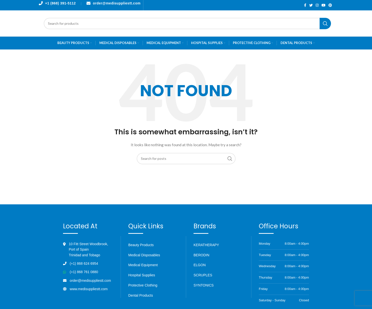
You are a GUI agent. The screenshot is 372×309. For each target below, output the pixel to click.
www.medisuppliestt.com (89, 289)
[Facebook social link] (305, 5)
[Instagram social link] (317, 5)
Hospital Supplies (141, 275)
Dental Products (140, 295)
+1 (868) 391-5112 (60, 3)
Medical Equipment (143, 265)
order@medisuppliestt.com (117, 3)
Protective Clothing (142, 285)
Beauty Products (141, 245)
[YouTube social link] (323, 5)
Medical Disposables (144, 255)
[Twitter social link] (311, 5)
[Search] (187, 23)
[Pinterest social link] (330, 5)
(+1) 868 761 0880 (84, 272)
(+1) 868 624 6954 (84, 263)
